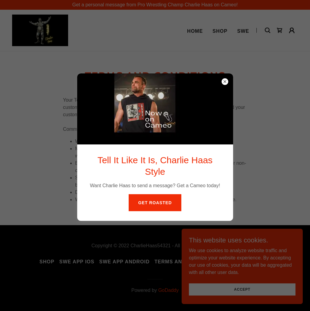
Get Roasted (155, 202)
